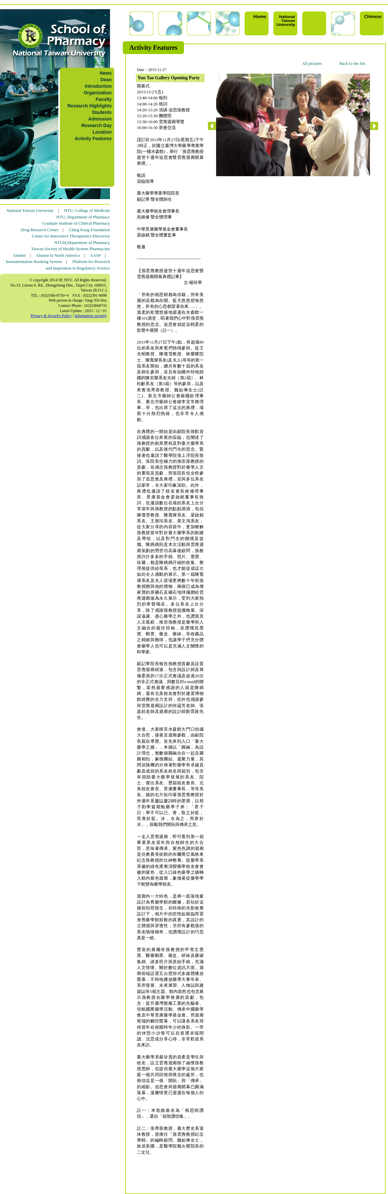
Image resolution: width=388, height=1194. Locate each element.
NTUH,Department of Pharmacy (82, 242)
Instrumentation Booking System (34, 261)
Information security (91, 315)
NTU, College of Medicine (87, 210)
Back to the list (352, 63)
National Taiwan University (30, 210)
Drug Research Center (40, 229)
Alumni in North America (58, 255)
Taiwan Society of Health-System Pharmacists (70, 248)
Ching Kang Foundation (89, 229)
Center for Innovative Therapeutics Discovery (71, 235)
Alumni (19, 255)
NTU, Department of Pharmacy (83, 217)
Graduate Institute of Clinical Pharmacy (76, 223)
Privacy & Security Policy (51, 315)
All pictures (312, 63)
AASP (95, 255)
